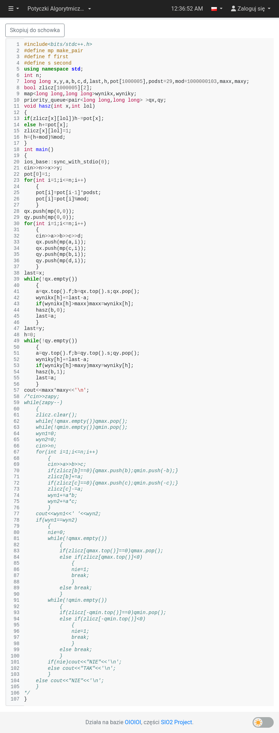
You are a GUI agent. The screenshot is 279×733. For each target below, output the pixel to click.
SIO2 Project (176, 722)
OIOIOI (133, 722)
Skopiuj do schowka (35, 30)
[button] (59, 9)
